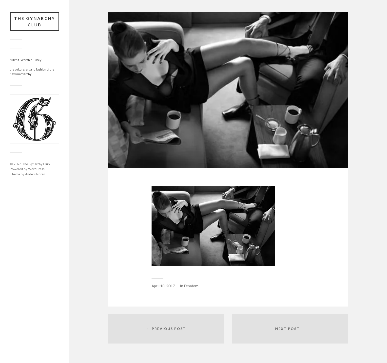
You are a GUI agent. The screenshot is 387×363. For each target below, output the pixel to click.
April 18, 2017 (163, 286)
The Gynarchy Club (34, 21)
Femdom (191, 286)
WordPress (36, 169)
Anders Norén (35, 174)
